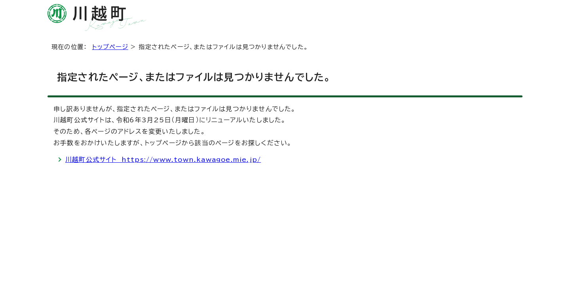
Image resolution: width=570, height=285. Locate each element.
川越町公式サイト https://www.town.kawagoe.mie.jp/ (163, 159)
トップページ (110, 47)
